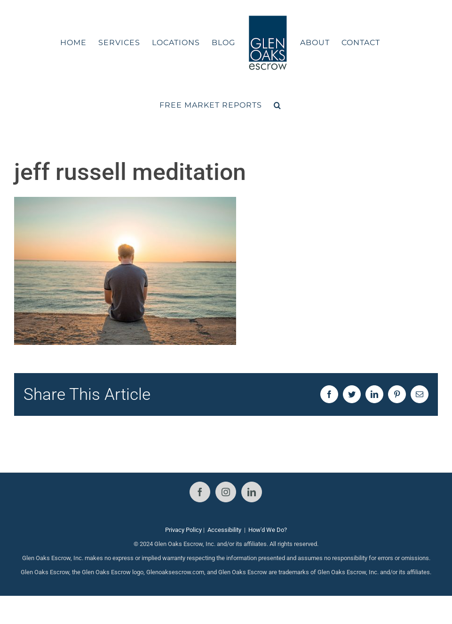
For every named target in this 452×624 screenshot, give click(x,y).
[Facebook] (200, 492)
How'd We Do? (267, 529)
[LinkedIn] (251, 492)
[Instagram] (225, 492)
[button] (277, 105)
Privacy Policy (183, 529)
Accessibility (224, 529)
